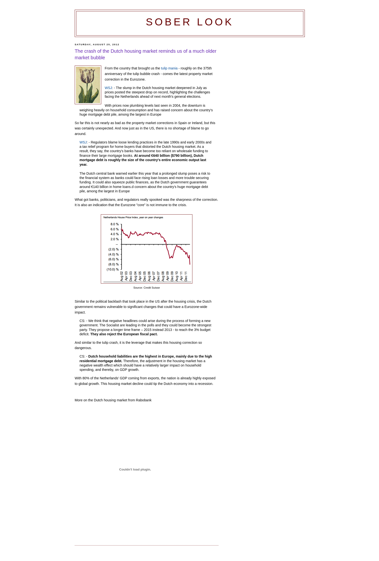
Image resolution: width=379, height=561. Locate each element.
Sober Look (190, 22)
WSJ (108, 88)
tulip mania (169, 68)
